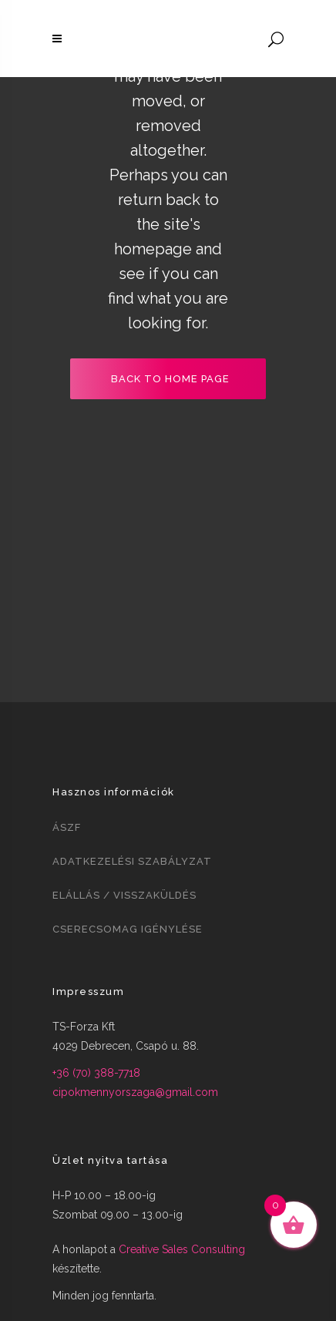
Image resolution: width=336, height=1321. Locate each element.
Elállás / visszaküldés (124, 895)
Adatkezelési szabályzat (132, 861)
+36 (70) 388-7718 (96, 1073)
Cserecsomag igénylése (127, 929)
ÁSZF (66, 827)
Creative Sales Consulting (182, 1249)
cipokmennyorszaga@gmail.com (135, 1092)
